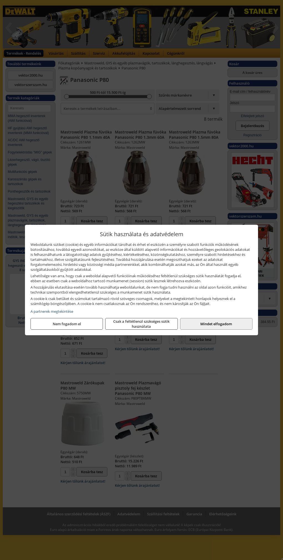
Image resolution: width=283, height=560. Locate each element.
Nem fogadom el (67, 323)
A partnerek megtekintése (52, 311)
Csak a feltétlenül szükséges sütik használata (141, 324)
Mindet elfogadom (216, 323)
